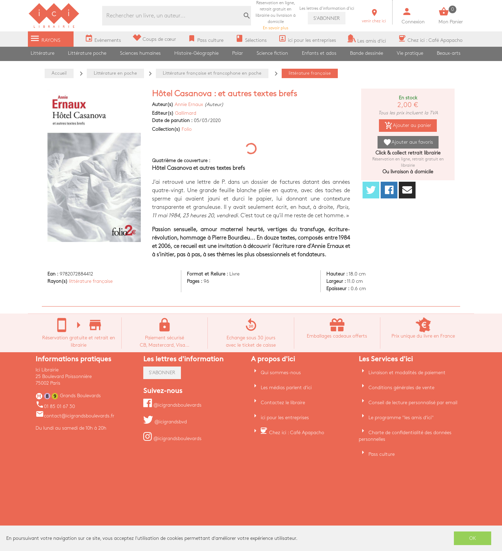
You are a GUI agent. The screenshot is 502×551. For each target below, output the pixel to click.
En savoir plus (276, 15)
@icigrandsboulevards (172, 405)
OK (472, 538)
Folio (187, 129)
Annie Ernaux (189, 104)
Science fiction (272, 53)
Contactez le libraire (283, 402)
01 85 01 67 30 (55, 406)
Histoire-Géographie (196, 53)
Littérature (42, 53)
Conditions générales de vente (401, 387)
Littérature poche (87, 53)
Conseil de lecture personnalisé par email (412, 402)
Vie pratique (410, 53)
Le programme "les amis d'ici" (401, 417)
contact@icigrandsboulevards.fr (75, 416)
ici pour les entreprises (285, 417)
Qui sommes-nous (281, 372)
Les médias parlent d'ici (286, 387)
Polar (237, 53)
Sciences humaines (140, 53)
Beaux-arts (449, 53)
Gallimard (185, 113)
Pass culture (381, 454)
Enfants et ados (319, 53)
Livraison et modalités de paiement (407, 372)
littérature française (91, 281)
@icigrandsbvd (165, 422)
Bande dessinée (366, 53)
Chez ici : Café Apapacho (296, 432)
